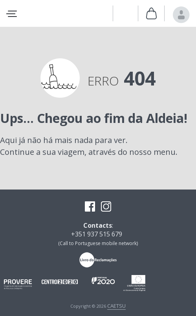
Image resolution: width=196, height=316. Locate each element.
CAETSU (116, 305)
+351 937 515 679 (96, 234)
